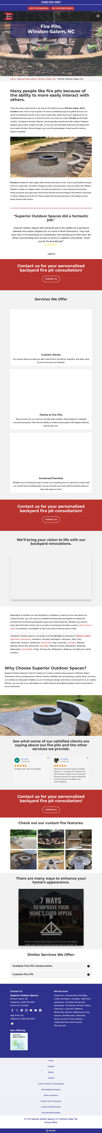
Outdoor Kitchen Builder (51, 1106)
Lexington (71, 642)
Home (51, 1060)
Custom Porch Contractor (51, 1100)
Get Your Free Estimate (63, 8)
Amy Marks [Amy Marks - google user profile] (25, 758)
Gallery (51, 1071)
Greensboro (26, 638)
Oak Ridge (44, 645)
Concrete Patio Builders (51, 1112)
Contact (51, 1077)
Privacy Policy (51, 1121)
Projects (51, 1066)
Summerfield (26, 648)
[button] (23, 838)
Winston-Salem (83, 635)
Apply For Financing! (36, 8)
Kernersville (46, 642)
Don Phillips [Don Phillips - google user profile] (64, 758)
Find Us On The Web (19, 1004)
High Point (14, 638)
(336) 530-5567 (51, 2)
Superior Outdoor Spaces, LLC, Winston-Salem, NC (55, 1118)
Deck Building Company (51, 1089)
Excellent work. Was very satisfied (27, 768)
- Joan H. (51, 254)
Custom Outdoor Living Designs (51, 1083)
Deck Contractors (51, 1094)
